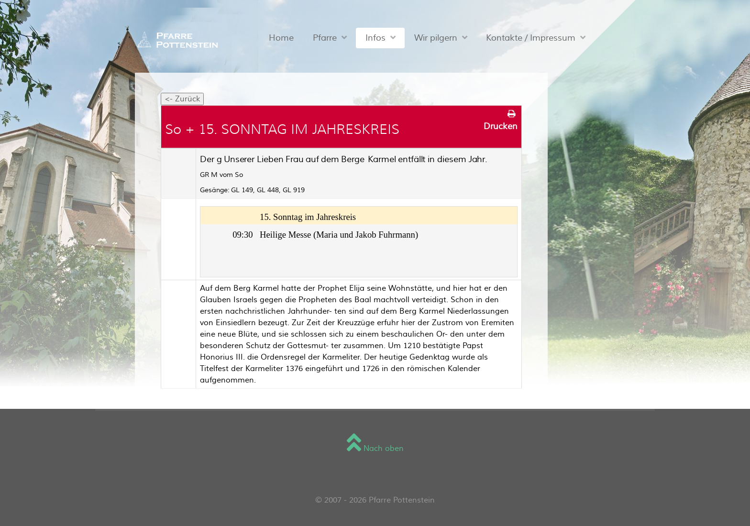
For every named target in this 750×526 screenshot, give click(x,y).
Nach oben (375, 448)
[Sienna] (175, 39)
